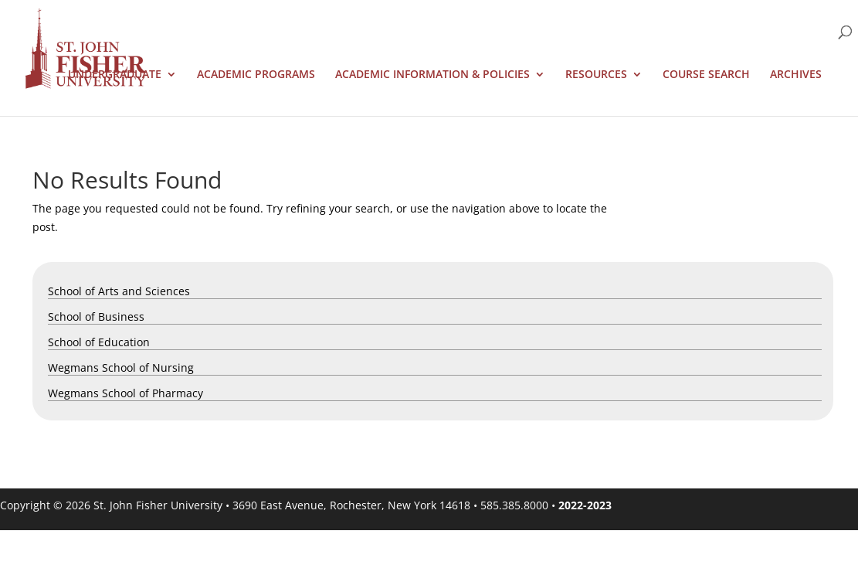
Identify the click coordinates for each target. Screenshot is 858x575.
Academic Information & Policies (432, 75)
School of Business (96, 316)
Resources (596, 75)
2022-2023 (585, 505)
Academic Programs (256, 75)
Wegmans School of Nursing (121, 367)
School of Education (99, 342)
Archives (796, 75)
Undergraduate (114, 75)
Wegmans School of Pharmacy (125, 393)
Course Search (706, 75)
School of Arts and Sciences (119, 291)
